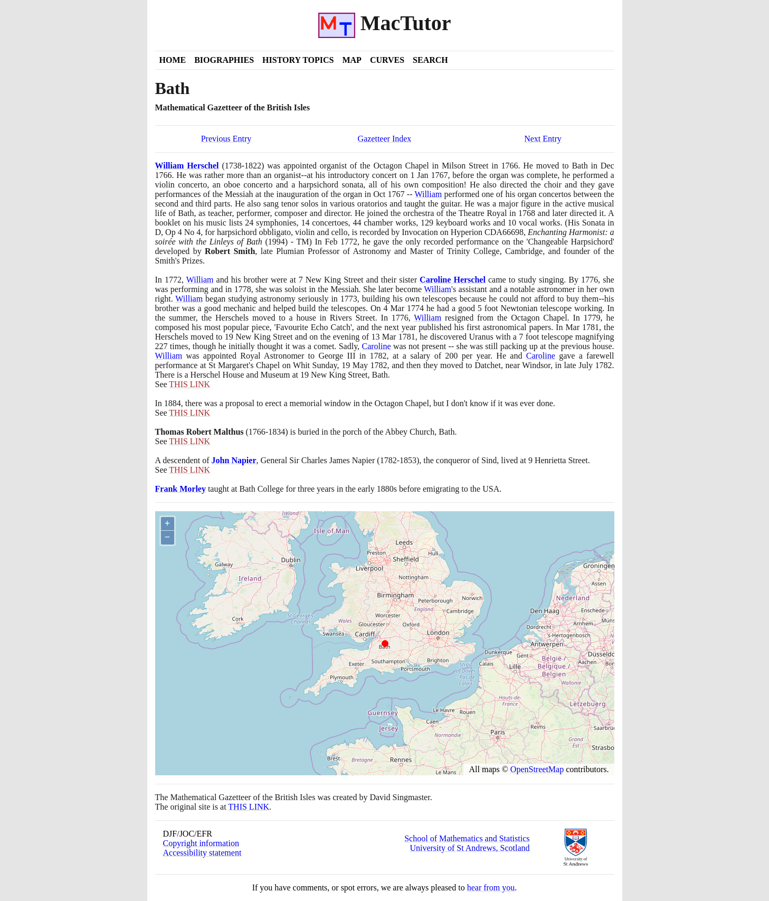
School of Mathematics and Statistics (466, 838)
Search (430, 59)
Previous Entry (226, 138)
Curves (387, 59)
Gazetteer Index (385, 138)
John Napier (234, 460)
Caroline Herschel (453, 279)
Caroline (376, 346)
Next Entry (543, 138)
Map (351, 59)
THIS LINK (248, 806)
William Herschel (187, 165)
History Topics (298, 59)
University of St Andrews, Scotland (469, 847)
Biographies (224, 59)
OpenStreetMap (537, 769)
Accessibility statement (202, 852)
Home (172, 59)
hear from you (491, 887)
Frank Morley (180, 488)
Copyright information (201, 843)
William (428, 194)
